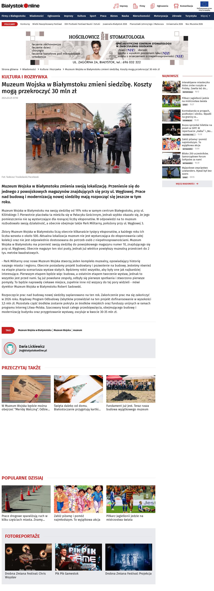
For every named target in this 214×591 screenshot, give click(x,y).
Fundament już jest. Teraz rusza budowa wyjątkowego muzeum (127, 407)
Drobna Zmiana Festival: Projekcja (128, 573)
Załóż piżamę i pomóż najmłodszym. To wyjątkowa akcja (77, 518)
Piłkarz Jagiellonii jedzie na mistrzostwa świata (124, 518)
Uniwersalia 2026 (174, 24)
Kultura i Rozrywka (50, 69)
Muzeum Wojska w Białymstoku (34, 330)
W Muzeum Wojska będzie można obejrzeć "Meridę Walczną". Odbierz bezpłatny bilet (26, 407)
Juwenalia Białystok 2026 (115, 24)
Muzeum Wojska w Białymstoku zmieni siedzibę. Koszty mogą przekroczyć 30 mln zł (112, 69)
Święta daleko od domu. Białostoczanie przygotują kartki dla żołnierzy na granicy (76, 407)
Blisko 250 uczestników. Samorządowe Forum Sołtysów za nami (195, 156)
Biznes (114, 15)
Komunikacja (183, 6)
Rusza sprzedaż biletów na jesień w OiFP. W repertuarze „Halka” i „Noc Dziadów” (197, 128)
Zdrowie (176, 15)
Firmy (139, 6)
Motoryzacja (161, 15)
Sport (93, 15)
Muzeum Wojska (62, 330)
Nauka (125, 15)
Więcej (205, 15)
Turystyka (191, 15)
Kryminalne (187, 120)
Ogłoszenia (159, 6)
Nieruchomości (141, 15)
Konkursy (25, 24)
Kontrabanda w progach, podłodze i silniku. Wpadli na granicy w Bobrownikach (196, 113)
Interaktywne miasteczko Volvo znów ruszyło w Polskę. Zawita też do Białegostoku (196, 85)
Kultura (81, 15)
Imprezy (120, 6)
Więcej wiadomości (185, 184)
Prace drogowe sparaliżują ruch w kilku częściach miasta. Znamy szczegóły (24, 518)
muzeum (77, 330)
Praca (103, 15)
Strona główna (10, 69)
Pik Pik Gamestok (66, 573)
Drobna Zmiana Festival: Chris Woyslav (25, 575)
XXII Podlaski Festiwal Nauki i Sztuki (82, 24)
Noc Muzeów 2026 (194, 24)
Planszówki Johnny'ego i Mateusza (147, 24)
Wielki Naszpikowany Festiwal (47, 24)
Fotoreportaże (22, 536)
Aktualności (187, 149)
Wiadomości (36, 15)
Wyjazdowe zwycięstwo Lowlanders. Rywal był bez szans (197, 170)
